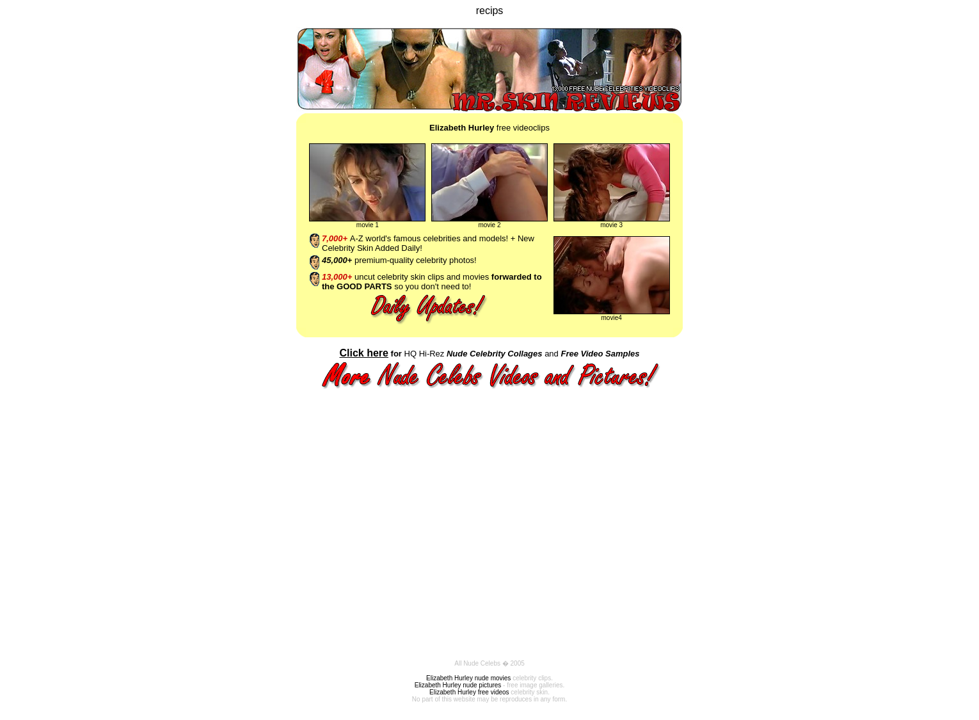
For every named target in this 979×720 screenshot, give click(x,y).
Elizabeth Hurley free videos (469, 692)
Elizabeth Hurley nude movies (468, 678)
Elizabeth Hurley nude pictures (458, 685)
